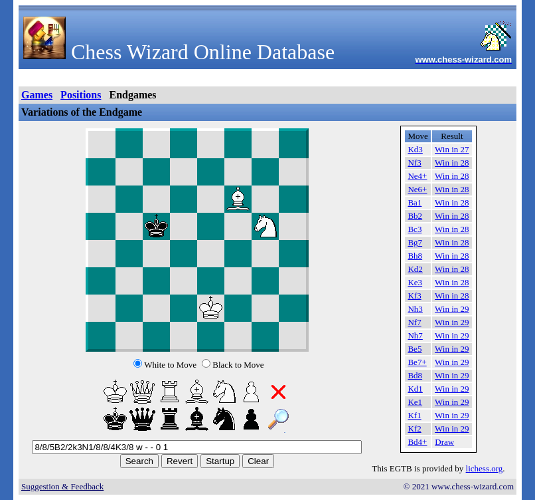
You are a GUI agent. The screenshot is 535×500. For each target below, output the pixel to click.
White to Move (170, 365)
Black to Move (238, 365)
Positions (80, 94)
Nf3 (414, 163)
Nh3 (415, 309)
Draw (444, 442)
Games (36, 94)
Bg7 (415, 242)
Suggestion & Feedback (62, 486)
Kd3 (415, 149)
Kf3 (414, 296)
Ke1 (415, 402)
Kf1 (414, 415)
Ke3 (415, 282)
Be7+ (417, 362)
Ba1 (414, 202)
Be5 (414, 349)
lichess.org (484, 468)
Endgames (132, 94)
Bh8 (415, 256)
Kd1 (415, 389)
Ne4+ (417, 176)
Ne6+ (417, 189)
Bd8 (415, 375)
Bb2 (415, 216)
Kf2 (414, 429)
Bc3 (414, 229)
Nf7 (414, 322)
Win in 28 (452, 163)
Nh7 (415, 335)
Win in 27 (452, 149)
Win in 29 (452, 309)
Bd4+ (417, 442)
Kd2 (415, 269)
